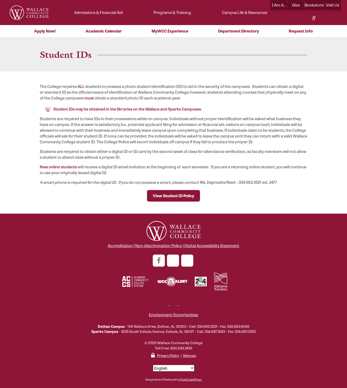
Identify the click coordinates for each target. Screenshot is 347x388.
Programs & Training (172, 12)
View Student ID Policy (173, 195)
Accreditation (120, 245)
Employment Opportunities (173, 314)
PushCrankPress (191, 379)
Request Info (301, 31)
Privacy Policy (168, 355)
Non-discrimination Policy (158, 245)
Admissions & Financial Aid (98, 12)
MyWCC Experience (170, 31)
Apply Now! (45, 31)
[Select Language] (173, 368)
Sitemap (189, 355)
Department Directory (238, 31)
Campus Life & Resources (244, 12)
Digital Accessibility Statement (211, 245)
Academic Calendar (104, 31)
